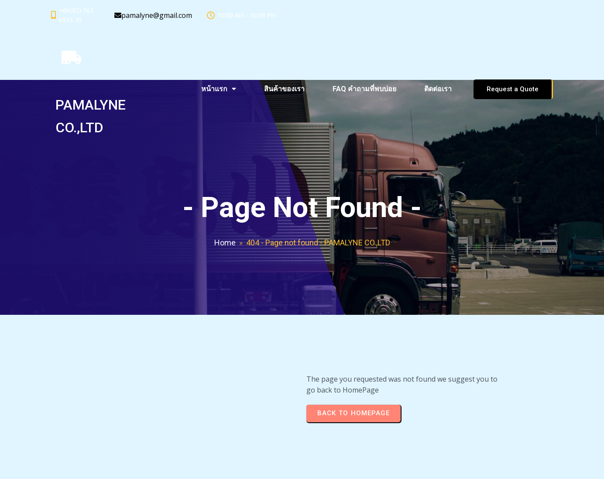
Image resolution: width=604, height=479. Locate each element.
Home (225, 242)
